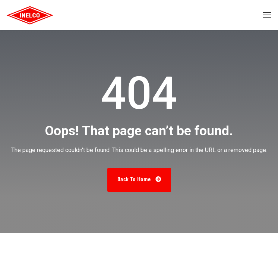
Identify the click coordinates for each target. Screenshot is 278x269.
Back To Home (139, 179)
